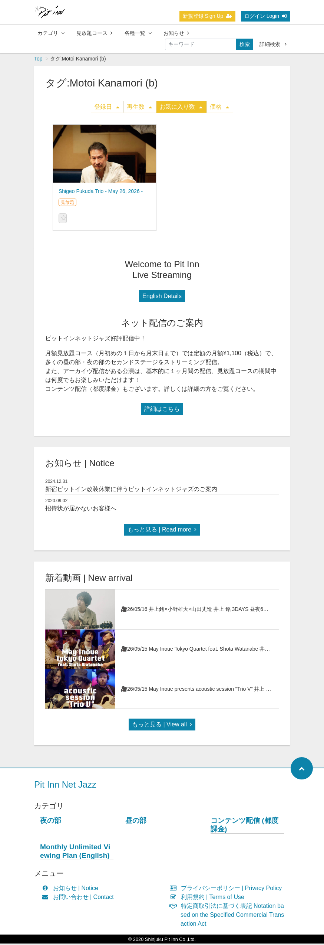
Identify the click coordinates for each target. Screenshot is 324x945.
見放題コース (94, 33)
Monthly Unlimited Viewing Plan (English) (75, 852)
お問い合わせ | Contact (79, 898)
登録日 (106, 108)
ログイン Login (265, 16)
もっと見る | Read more (162, 531)
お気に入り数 (180, 108)
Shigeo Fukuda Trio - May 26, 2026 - (101, 193)
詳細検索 (273, 44)
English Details (162, 297)
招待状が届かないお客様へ (80, 510)
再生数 (139, 108)
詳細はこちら (162, 410)
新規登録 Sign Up (207, 16)
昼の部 (135, 822)
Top (38, 60)
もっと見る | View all (162, 726)
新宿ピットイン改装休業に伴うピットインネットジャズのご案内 (131, 490)
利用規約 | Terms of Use (208, 898)
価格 (219, 108)
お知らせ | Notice (71, 889)
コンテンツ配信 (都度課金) (244, 826)
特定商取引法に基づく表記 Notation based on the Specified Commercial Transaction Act (228, 916)
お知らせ (176, 33)
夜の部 (50, 822)
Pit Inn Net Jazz (65, 786)
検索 (244, 44)
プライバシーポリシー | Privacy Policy (227, 889)
